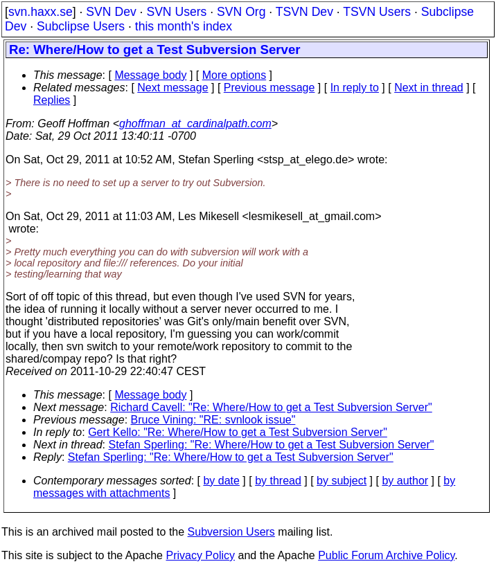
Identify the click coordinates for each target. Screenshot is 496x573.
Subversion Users (231, 532)
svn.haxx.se (40, 12)
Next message (172, 87)
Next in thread (428, 87)
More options (234, 75)
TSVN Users (377, 12)
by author (405, 480)
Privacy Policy (200, 555)
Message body (150, 75)
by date (221, 480)
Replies (51, 100)
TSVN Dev (304, 12)
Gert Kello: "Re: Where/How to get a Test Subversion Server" (237, 432)
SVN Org (241, 12)
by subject (341, 480)
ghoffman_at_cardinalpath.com (195, 123)
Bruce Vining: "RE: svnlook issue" (213, 420)
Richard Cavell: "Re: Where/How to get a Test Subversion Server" (271, 407)
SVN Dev (111, 12)
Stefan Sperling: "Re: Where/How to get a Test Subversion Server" (271, 445)
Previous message (269, 87)
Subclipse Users (81, 26)
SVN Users (176, 12)
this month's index (183, 26)
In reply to (354, 87)
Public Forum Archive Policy (386, 555)
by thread (278, 480)
